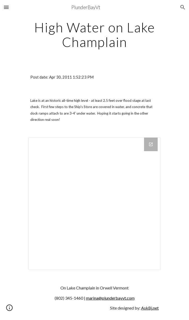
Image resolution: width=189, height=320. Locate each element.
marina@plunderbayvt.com (110, 297)
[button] (6, 7)
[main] (94, 34)
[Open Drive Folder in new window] (151, 144)
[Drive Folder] (94, 204)
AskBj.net (150, 307)
